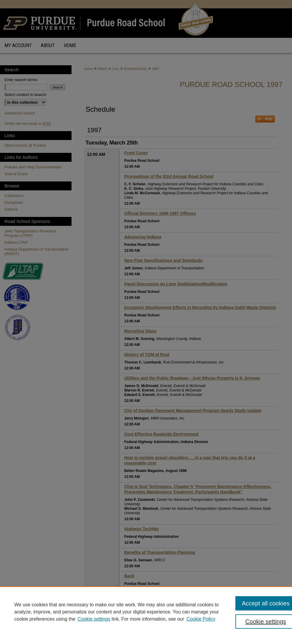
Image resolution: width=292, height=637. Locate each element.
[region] (146, 611)
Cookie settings (94, 619)
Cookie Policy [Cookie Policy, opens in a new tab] (201, 619)
